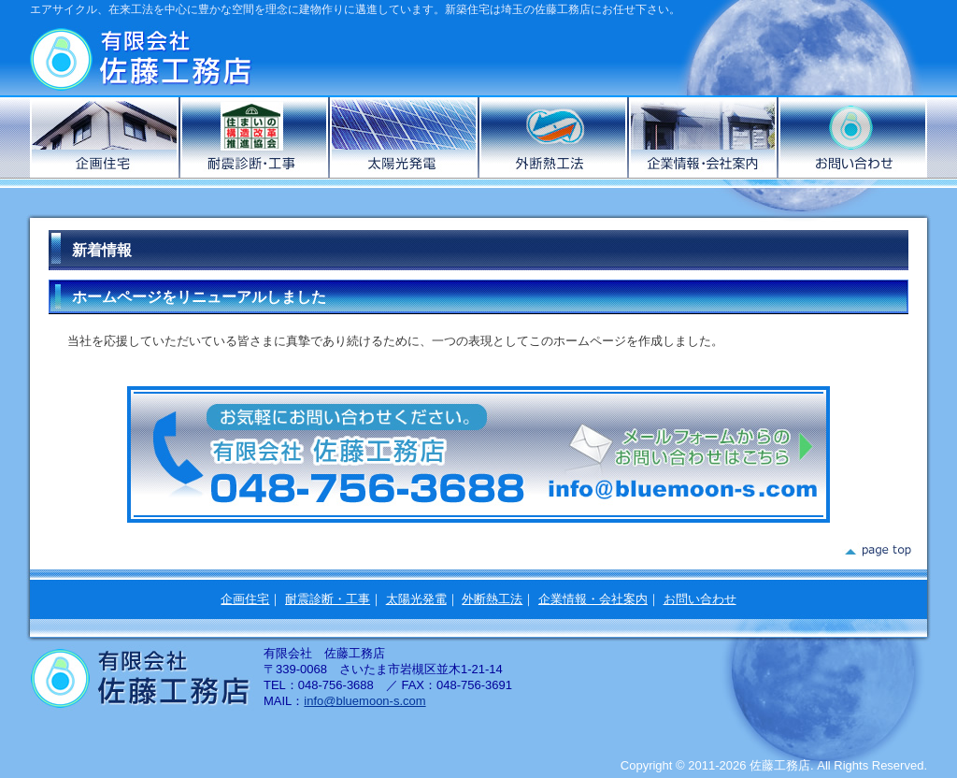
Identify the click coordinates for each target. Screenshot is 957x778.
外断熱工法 (554, 137)
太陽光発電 (404, 137)
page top (877, 550)
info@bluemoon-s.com (364, 701)
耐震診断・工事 (327, 599)
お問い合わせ (852, 137)
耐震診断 (255, 137)
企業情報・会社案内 (703, 137)
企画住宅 (105, 137)
